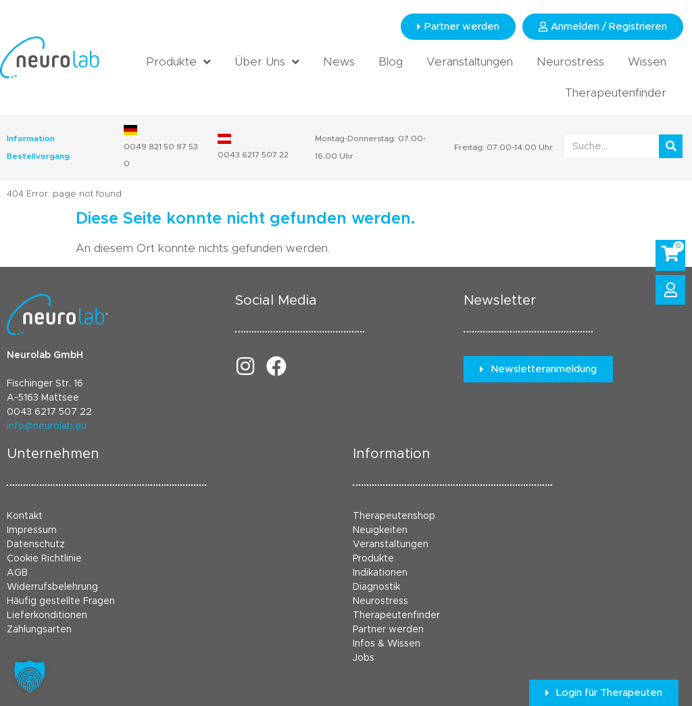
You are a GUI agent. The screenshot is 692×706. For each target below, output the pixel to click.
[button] (29, 676)
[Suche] (671, 146)
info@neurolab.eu (46, 426)
